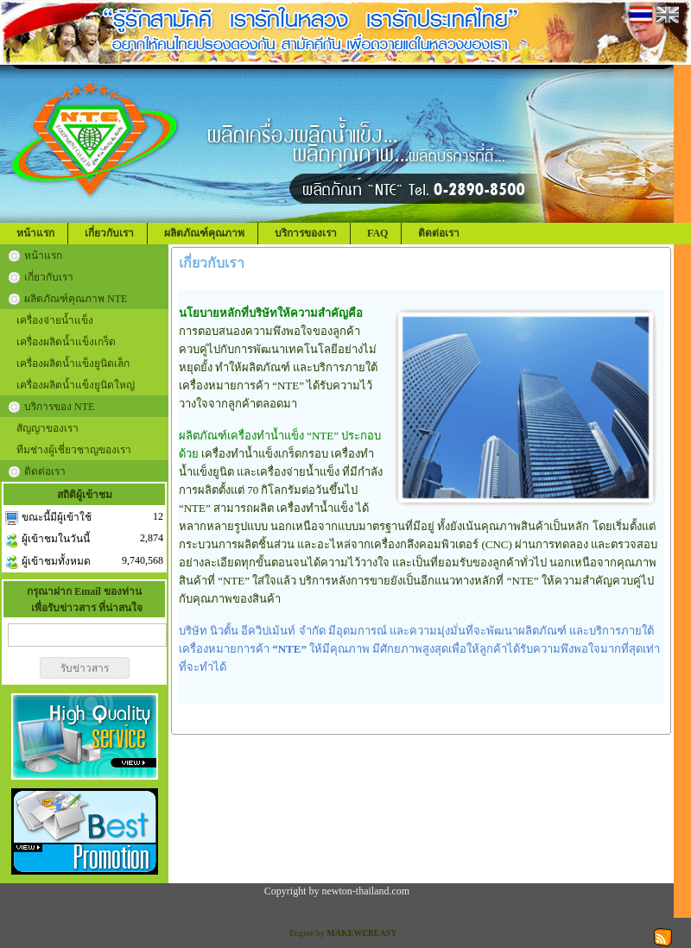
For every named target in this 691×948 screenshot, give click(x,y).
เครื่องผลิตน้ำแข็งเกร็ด (66, 342)
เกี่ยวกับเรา (109, 233)
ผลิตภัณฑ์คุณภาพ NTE (75, 299)
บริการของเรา (306, 233)
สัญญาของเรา (47, 428)
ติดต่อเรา (439, 233)
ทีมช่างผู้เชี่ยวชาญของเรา (73, 450)
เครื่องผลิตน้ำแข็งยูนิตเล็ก (73, 363)
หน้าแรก (35, 233)
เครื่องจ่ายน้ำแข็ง (54, 320)
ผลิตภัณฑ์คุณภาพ (204, 233)
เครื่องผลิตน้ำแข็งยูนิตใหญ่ (75, 385)
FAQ (377, 233)
